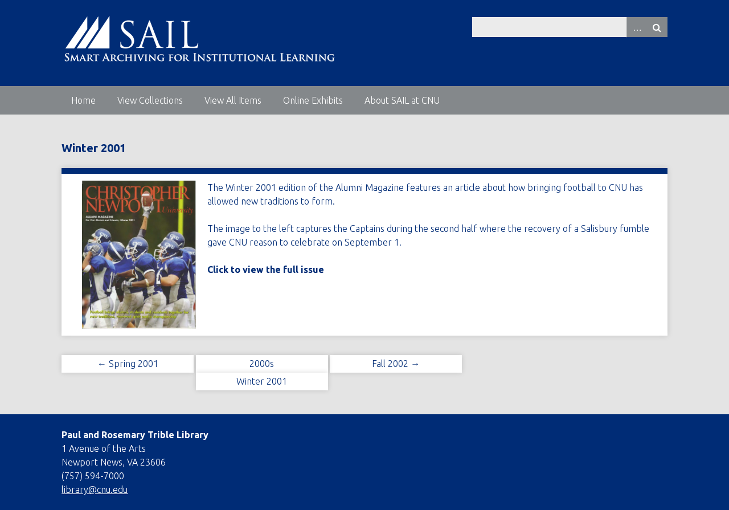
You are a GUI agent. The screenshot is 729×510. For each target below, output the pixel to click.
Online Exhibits (313, 100)
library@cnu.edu (95, 489)
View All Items (232, 100)
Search (657, 27)
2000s (261, 363)
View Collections (150, 100)
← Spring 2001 (127, 363)
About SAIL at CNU (402, 100)
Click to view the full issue (265, 269)
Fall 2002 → (396, 363)
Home (83, 100)
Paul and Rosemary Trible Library (135, 435)
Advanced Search (636, 27)
